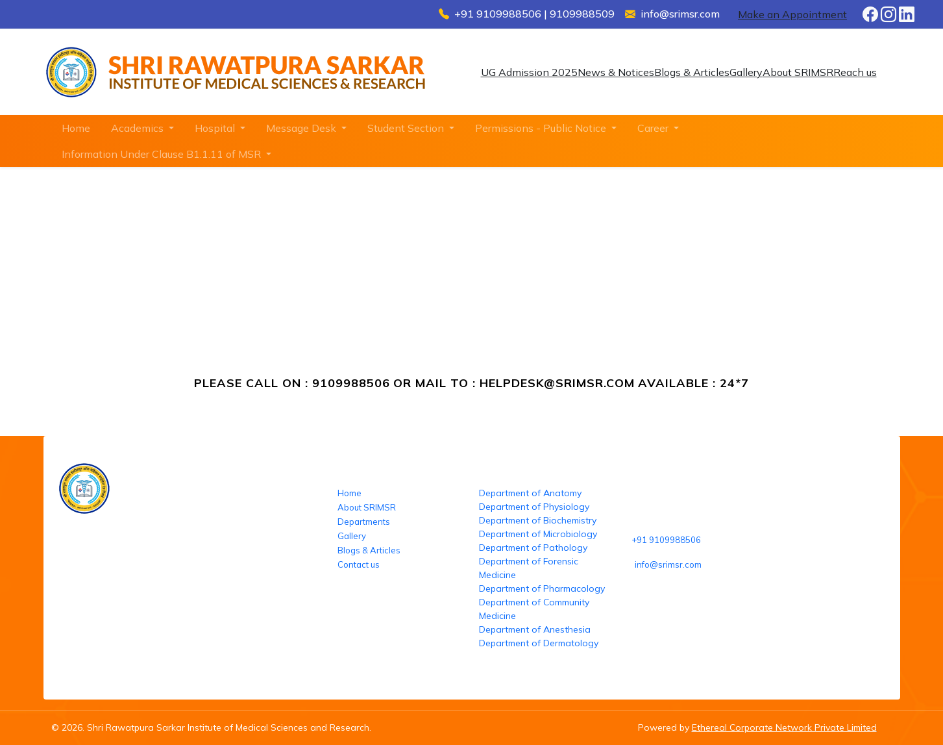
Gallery (746, 72)
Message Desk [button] (302, 127)
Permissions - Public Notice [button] (542, 127)
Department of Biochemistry (537, 520)
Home (76, 127)
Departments (363, 521)
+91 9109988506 (666, 540)
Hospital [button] (216, 127)
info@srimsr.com (668, 564)
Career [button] (654, 127)
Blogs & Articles (691, 72)
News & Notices (616, 72)
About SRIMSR (798, 72)
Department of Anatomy (530, 493)
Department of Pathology (533, 547)
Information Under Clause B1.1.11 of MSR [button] (162, 153)
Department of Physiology (534, 506)
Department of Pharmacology (542, 588)
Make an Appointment (792, 14)
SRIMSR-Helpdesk (181, 284)
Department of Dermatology (538, 643)
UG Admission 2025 (529, 72)
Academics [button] (138, 127)
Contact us (358, 564)
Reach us (855, 72)
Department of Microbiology (538, 534)
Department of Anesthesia (535, 629)
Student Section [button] (407, 127)
